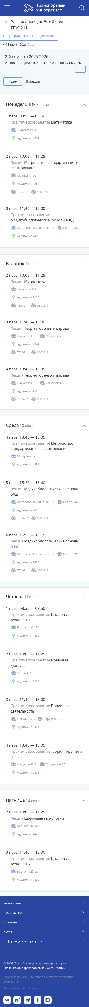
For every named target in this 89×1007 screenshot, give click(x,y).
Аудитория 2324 (25, 344)
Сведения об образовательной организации (34, 968)
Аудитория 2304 (25, 138)
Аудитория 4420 (25, 636)
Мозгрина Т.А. (23, 175)
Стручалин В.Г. (52, 336)
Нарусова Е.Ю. (24, 336)
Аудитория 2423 (25, 510)
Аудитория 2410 (25, 236)
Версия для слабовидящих (21, 988)
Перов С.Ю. (68, 228)
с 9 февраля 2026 (29, 36)
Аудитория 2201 (25, 681)
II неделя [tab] (33, 81)
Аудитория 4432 (25, 464)
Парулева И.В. (50, 719)
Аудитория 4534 (25, 183)
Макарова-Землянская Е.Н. (32, 228)
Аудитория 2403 (25, 772)
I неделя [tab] (13, 81)
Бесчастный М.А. (25, 627)
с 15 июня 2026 (20, 44)
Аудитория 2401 (25, 727)
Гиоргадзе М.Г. (24, 130)
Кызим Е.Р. (21, 673)
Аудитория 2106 (25, 297)
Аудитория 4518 (25, 391)
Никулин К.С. (23, 719)
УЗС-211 (39, 192)
